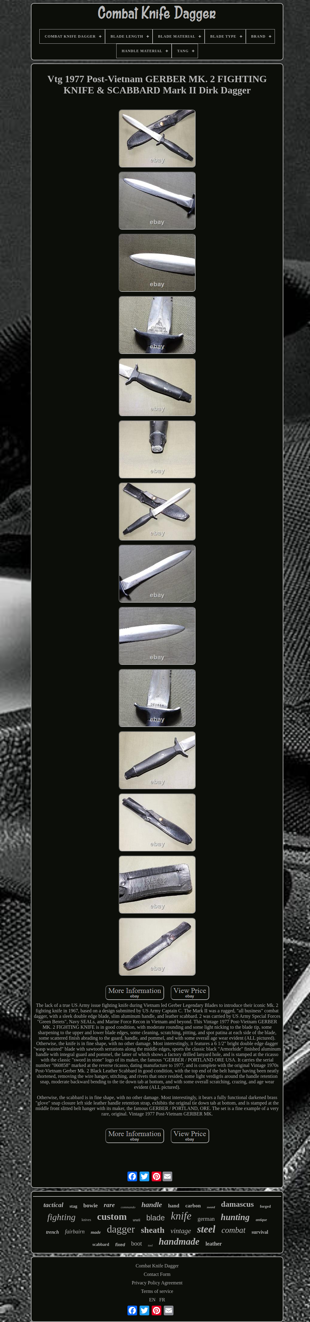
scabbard (100, 1244)
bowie (90, 1205)
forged (265, 1206)
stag (73, 1206)
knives (86, 1220)
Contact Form (157, 1274)
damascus (237, 1204)
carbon (193, 1206)
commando (128, 1207)
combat (233, 1230)
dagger (121, 1229)
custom (112, 1216)
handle (151, 1205)
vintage (180, 1231)
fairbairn (75, 1232)
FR (162, 1299)
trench (52, 1232)
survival (260, 1232)
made (96, 1232)
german (206, 1219)
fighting (61, 1217)
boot (136, 1243)
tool (150, 1245)
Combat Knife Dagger (157, 1265)
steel (206, 1229)
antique (261, 1220)
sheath (152, 1230)
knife (181, 1216)
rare (109, 1205)
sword (211, 1207)
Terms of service (157, 1291)
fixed (120, 1244)
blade (155, 1217)
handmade (179, 1241)
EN (152, 1299)
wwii (136, 1220)
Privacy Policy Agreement (157, 1282)
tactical (53, 1205)
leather (214, 1244)
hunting (235, 1217)
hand (173, 1206)
